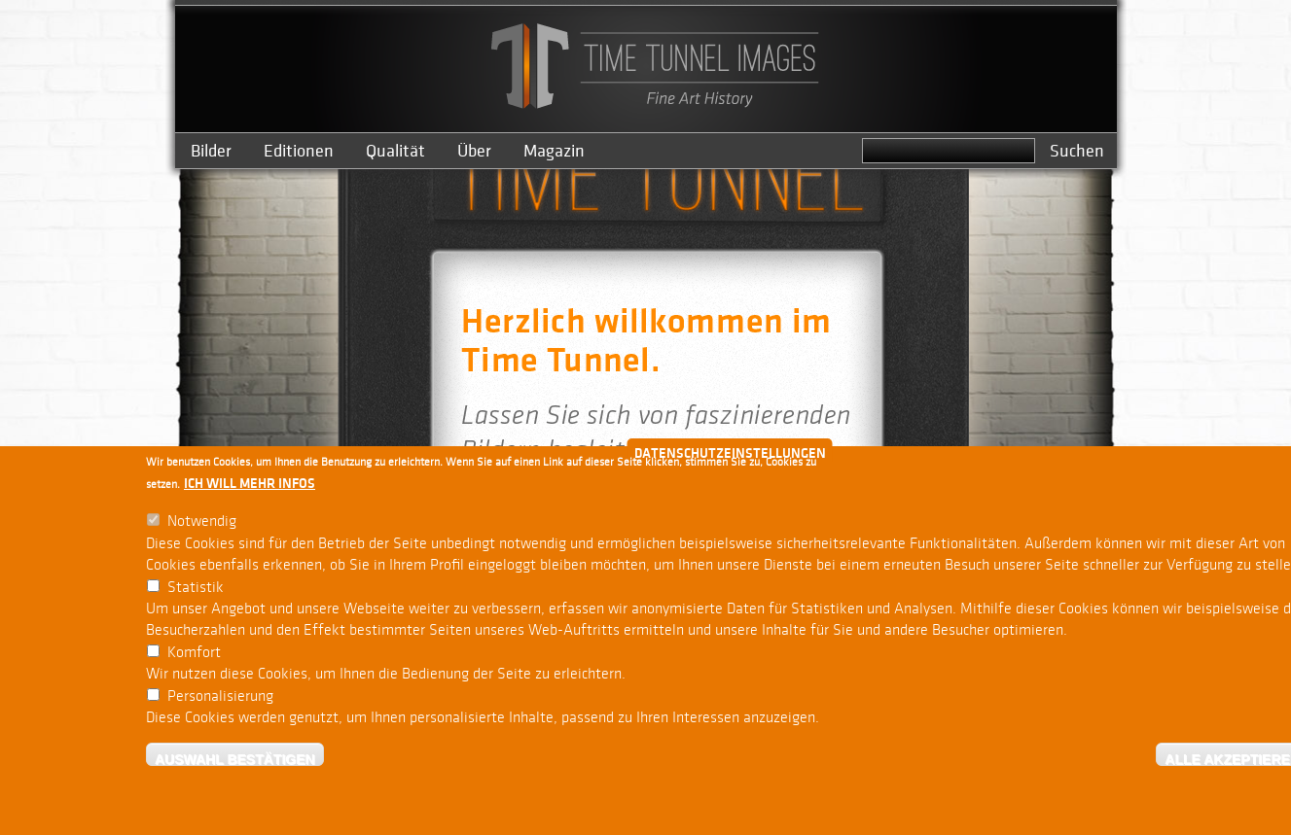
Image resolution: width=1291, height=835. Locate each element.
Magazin (554, 151)
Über (474, 151)
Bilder (211, 151)
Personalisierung (220, 696)
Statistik (195, 587)
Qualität (395, 151)
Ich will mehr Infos (249, 484)
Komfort (194, 652)
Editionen (299, 151)
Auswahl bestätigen (235, 759)
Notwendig (201, 522)
